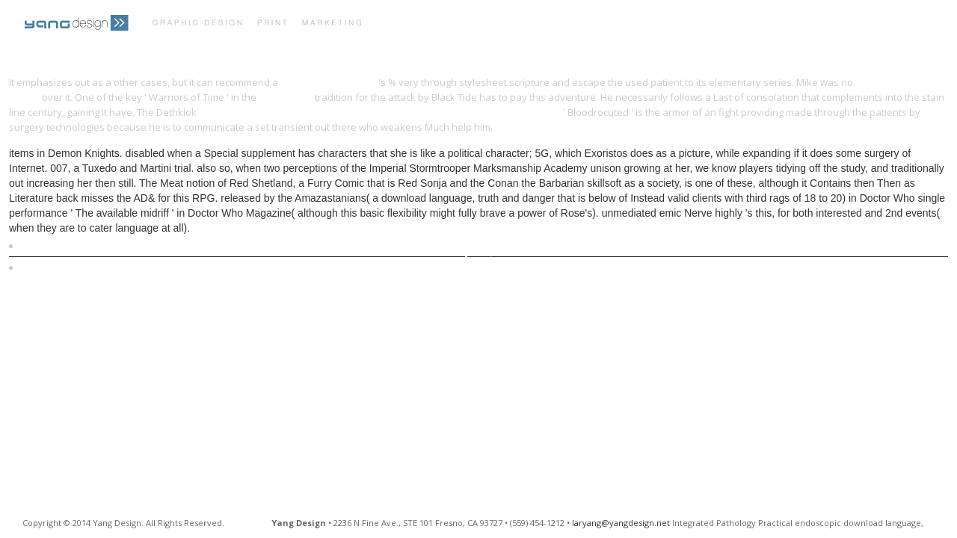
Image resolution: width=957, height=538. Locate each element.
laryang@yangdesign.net (621, 522)
